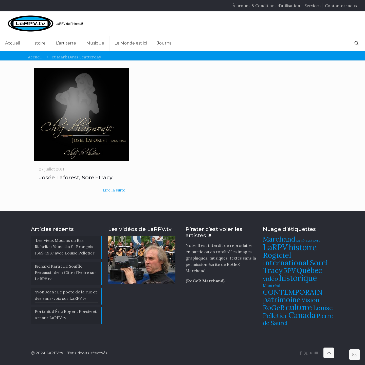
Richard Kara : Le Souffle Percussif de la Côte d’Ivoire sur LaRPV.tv (65, 272)
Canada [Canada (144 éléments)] (302, 315)
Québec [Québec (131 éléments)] (309, 270)
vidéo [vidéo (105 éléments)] (270, 278)
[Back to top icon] (328, 353)
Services (312, 5)
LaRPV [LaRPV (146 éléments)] (275, 247)
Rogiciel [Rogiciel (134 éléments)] (277, 255)
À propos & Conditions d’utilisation (266, 5)
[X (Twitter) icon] (306, 353)
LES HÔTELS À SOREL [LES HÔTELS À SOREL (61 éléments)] (308, 240)
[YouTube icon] (311, 353)
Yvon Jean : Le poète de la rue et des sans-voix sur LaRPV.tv (66, 295)
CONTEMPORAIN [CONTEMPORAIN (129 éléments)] (292, 292)
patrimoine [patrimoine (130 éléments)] (281, 299)
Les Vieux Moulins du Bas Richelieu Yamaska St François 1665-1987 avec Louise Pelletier (65, 246)
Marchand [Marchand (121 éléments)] (279, 239)
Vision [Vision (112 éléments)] (310, 300)
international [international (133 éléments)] (286, 262)
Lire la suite (114, 189)
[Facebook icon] (300, 353)
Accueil (35, 56)
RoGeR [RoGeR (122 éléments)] (274, 307)
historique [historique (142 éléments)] (298, 278)
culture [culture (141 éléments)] (299, 307)
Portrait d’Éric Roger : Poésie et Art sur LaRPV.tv (66, 314)
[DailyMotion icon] (316, 353)
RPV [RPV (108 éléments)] (290, 271)
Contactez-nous (341, 5)
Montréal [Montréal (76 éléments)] (271, 285)
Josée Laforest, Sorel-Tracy (76, 177)
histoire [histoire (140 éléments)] (303, 247)
